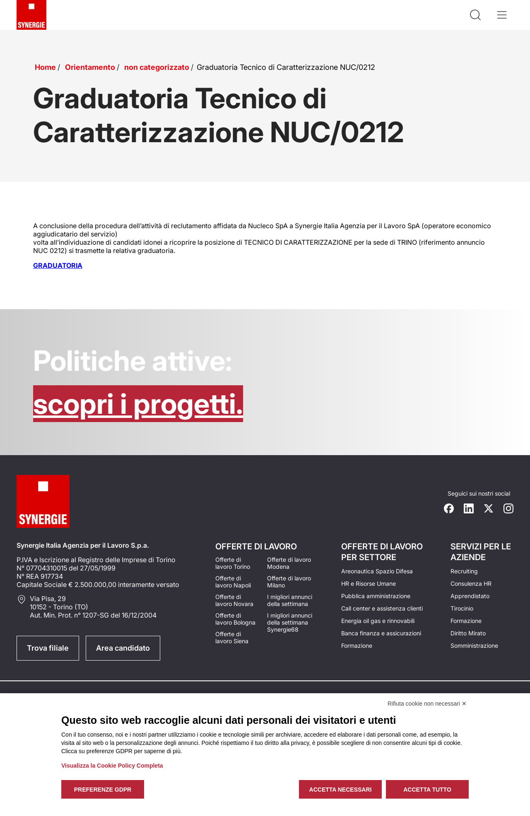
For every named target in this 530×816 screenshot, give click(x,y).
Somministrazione (474, 645)
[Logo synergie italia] (31, 15)
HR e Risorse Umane (368, 583)
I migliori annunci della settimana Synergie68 (289, 622)
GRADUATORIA (57, 265)
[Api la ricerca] (475, 14)
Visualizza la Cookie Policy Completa (112, 765)
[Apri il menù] (501, 14)
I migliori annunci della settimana (289, 600)
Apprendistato (469, 595)
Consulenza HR (470, 583)
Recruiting (464, 571)
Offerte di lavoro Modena (289, 563)
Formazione (356, 645)
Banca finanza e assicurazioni (381, 633)
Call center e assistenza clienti (382, 608)
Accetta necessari (340, 789)
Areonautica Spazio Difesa (377, 571)
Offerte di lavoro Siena (231, 637)
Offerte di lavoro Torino (232, 563)
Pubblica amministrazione (375, 595)
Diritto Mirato (468, 633)
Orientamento (90, 67)
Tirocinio (461, 608)
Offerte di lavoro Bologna (235, 619)
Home (45, 67)
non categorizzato (156, 67)
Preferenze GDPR (102, 789)
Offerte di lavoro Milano (289, 582)
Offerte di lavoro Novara (234, 600)
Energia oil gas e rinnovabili (377, 620)
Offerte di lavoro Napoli (233, 582)
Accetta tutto (427, 789)
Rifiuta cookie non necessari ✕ (427, 703)
